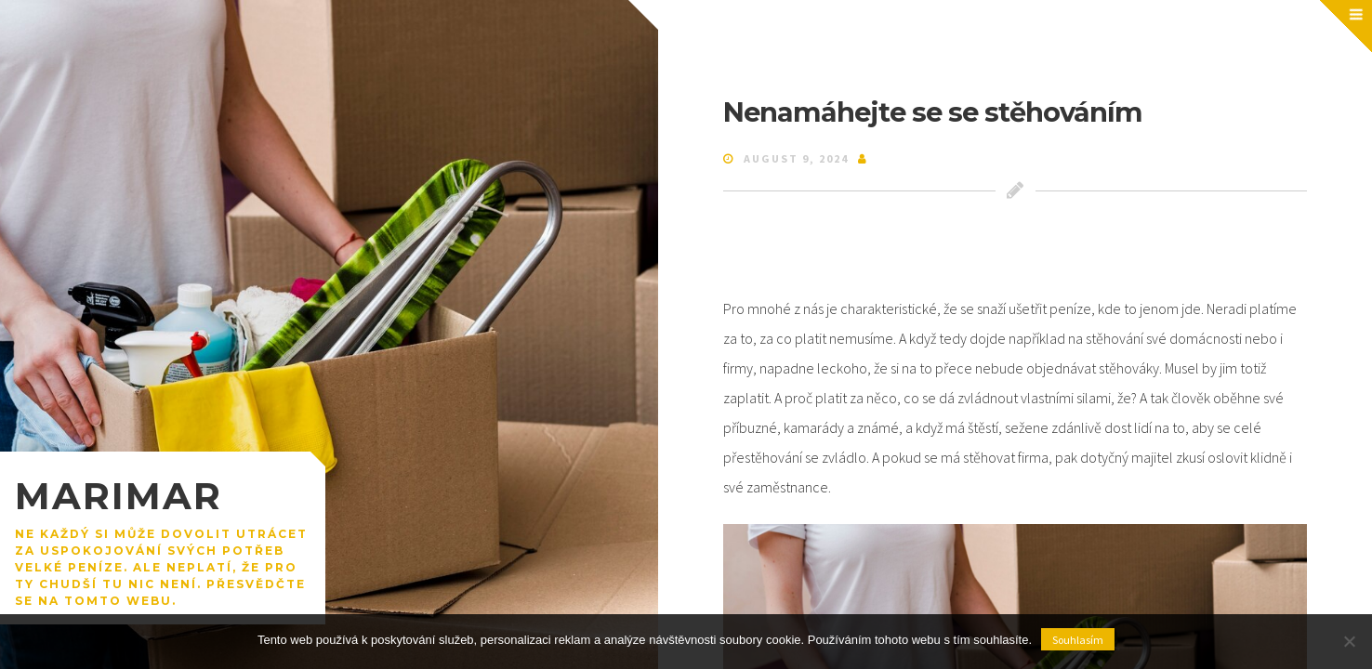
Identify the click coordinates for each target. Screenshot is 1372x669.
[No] (1348, 641)
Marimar (118, 495)
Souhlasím (1077, 640)
